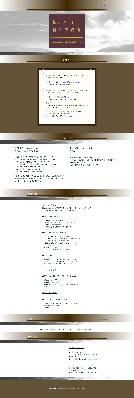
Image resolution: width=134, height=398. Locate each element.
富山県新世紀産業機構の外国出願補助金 (67, 82)
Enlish (105, 5)
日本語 (101, 5)
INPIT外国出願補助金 (62, 97)
